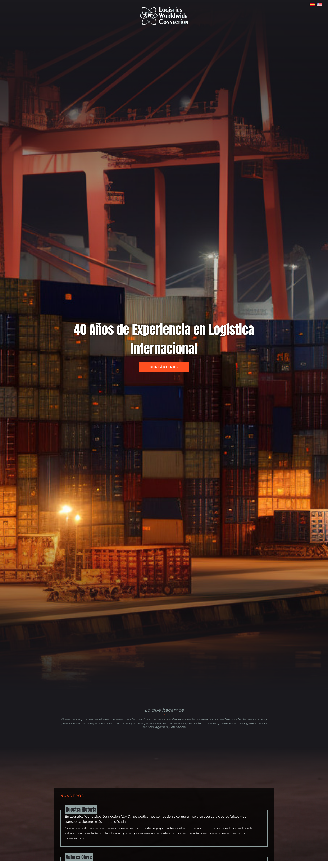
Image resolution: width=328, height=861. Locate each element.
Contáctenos (164, 367)
